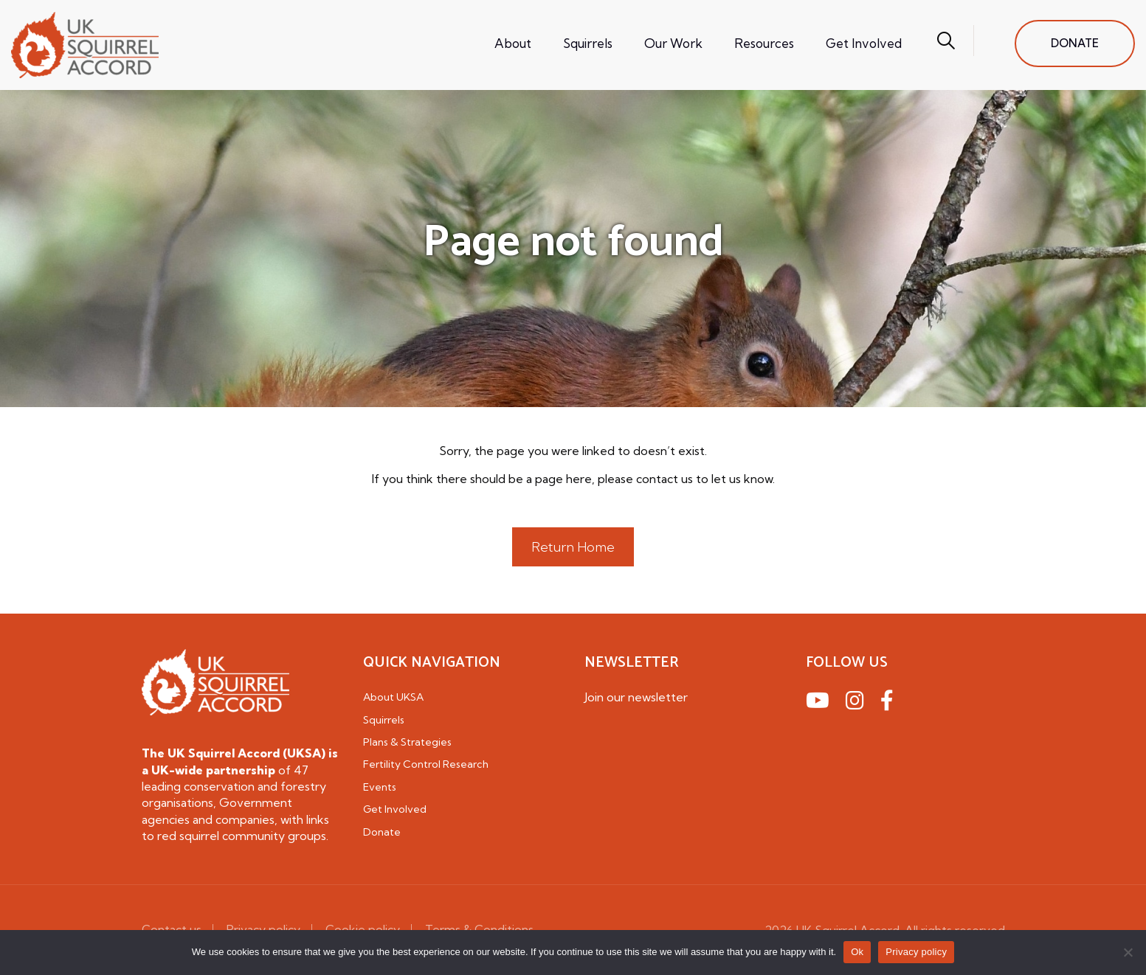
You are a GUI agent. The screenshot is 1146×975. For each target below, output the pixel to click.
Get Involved (864, 43)
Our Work (673, 43)
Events (379, 787)
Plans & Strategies (407, 742)
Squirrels (587, 43)
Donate (382, 832)
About (512, 43)
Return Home (573, 546)
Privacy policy (916, 951)
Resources (764, 43)
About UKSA (393, 697)
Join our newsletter (636, 697)
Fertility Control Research (426, 764)
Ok (857, 951)
